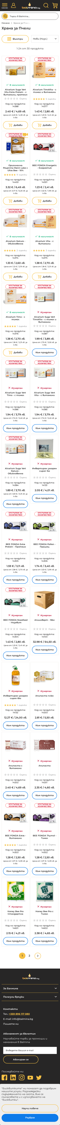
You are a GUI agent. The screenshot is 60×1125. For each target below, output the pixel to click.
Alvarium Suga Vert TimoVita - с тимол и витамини (44, 319)
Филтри (18, 38)
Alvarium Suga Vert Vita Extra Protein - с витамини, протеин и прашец (15, 93)
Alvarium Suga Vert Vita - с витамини (44, 393)
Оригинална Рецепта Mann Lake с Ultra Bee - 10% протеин (15, 169)
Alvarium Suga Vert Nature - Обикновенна (15, 471)
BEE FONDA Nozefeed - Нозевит (15, 621)
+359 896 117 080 (19, 1013)
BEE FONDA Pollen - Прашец (44, 545)
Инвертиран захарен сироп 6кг (15, 696)
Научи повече (30, 1108)
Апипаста (45, 765)
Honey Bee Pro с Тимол (44, 912)
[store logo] (30, 5)
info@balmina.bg (22, 1018)
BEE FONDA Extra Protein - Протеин (15, 545)
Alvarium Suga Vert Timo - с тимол (15, 393)
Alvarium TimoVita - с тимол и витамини (44, 90)
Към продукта (45, 352)
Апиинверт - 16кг (44, 620)
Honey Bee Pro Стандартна (16, 912)
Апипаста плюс (44, 695)
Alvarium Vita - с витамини (44, 242)
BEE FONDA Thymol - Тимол (44, 836)
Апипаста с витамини (15, 766)
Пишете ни (11, 1023)
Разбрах (30, 1117)
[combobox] (30, 16)
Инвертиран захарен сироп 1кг (44, 469)
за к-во (15, 116)
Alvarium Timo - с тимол (15, 318)
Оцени (23, 98)
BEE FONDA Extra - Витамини (15, 836)
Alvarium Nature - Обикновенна (15, 242)
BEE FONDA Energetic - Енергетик (44, 166)
